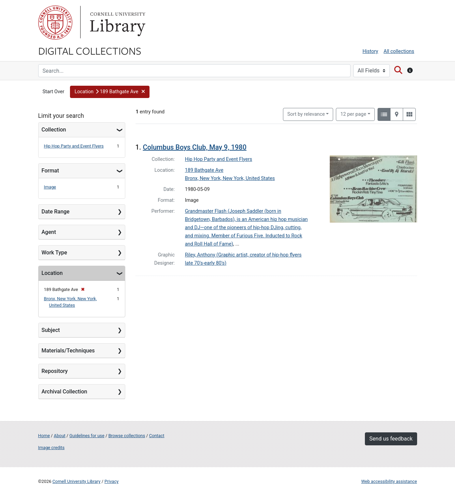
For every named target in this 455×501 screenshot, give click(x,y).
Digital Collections (89, 50)
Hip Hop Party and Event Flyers (74, 146)
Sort (306, 114)
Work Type (54, 252)
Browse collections (126, 435)
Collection (54, 129)
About (60, 435)
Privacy (111, 481)
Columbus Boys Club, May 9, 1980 (194, 147)
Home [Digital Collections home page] (44, 435)
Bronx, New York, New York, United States (230, 178)
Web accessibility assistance (389, 481)
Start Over (54, 92)
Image (50, 187)
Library (116, 22)
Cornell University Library (77, 481)
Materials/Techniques (68, 350)
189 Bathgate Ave (204, 170)
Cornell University (55, 22)
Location (52, 273)
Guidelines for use (86, 435)
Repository (55, 371)
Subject (51, 330)
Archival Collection (64, 391)
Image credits (51, 447)
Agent (49, 232)
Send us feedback (390, 438)
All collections (399, 51)
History (370, 51)
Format (50, 170)
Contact (157, 435)
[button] (110, 92)
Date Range (56, 211)
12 (353, 113)
